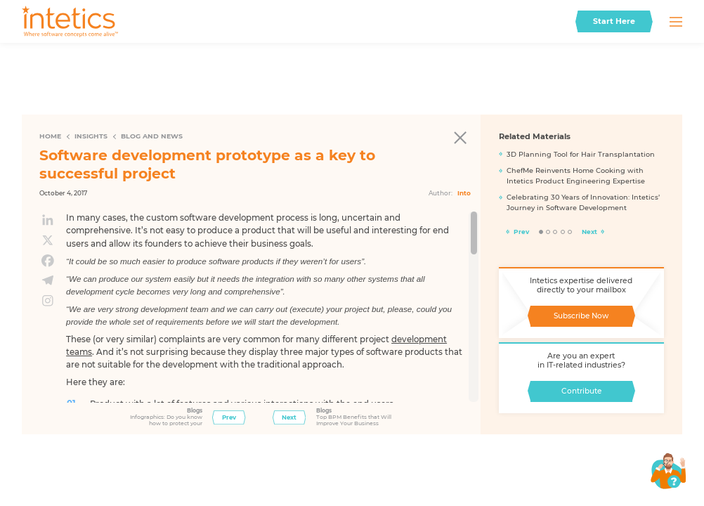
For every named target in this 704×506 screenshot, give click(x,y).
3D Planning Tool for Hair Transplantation (581, 154)
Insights (90, 136)
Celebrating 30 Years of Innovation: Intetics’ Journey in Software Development (583, 202)
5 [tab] (570, 232)
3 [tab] (555, 232)
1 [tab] (541, 232)
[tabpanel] (582, 185)
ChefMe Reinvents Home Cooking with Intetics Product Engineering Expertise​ (576, 176)
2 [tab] (548, 232)
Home (50, 136)
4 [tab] (563, 232)
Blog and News (152, 136)
